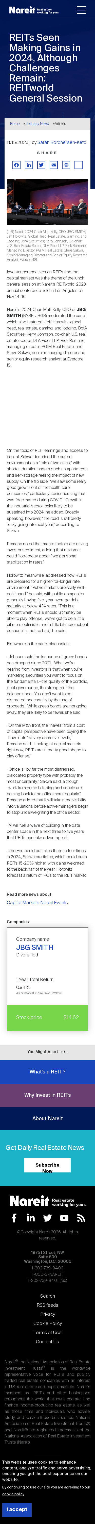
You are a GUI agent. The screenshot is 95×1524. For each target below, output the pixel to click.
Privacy (47, 1314)
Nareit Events (54, 903)
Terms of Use (48, 1333)
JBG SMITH (34, 948)
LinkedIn (30, 1218)
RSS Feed (81, 1218)
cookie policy (13, 1494)
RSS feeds (47, 1305)
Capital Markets (23, 903)
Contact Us (47, 1342)
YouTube (64, 1218)
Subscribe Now (47, 1167)
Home (15, 124)
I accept (17, 1509)
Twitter (47, 1218)
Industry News (38, 124)
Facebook (14, 1218)
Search (47, 1296)
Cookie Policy (47, 1323)
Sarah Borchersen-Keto (61, 142)
